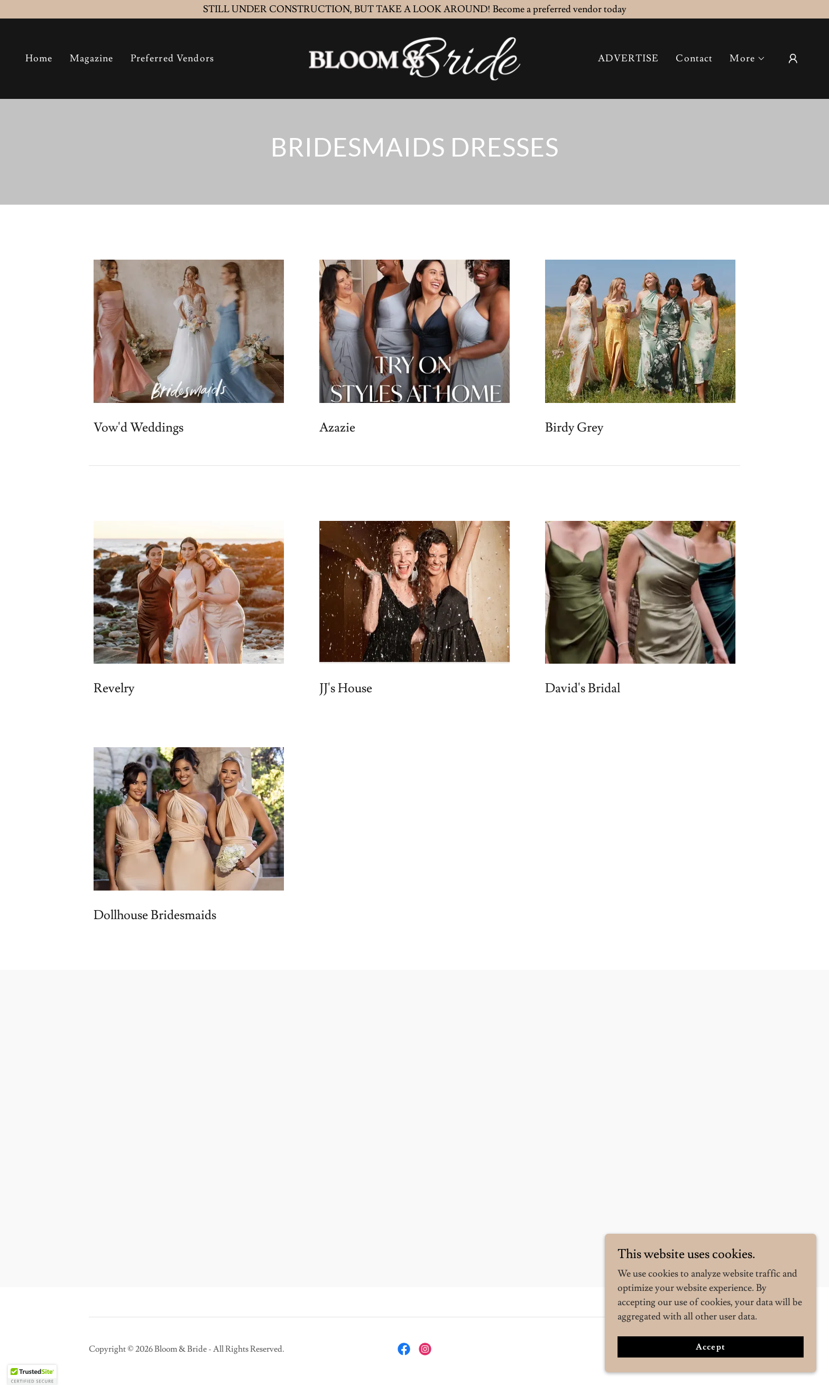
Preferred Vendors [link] (172, 58)
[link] (414, 56)
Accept (710, 1347)
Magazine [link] (92, 58)
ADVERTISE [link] (628, 58)
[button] (748, 58)
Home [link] (39, 58)
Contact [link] (694, 58)
